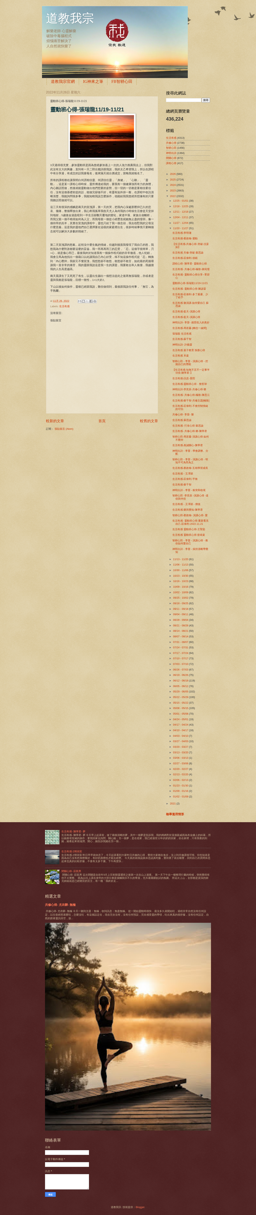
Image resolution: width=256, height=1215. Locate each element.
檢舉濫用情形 (175, 814)
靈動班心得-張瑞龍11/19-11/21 (190, 283)
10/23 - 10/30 (181, 575)
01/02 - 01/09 (181, 796)
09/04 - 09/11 (181, 614)
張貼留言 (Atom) (64, 428)
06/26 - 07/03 (181, 669)
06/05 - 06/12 (181, 686)
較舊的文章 (149, 421)
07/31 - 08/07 (181, 642)
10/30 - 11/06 (181, 570)
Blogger (140, 1207)
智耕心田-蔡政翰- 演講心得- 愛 (190, 515)
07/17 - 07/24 (181, 653)
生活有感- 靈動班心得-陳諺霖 (189, 288)
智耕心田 (171, 147)
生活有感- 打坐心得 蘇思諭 (187, 425)
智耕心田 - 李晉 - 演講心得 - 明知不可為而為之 (190, 461)
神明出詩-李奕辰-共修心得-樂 (189, 389)
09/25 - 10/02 (181, 597)
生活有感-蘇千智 (181, 339)
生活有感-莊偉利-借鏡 (185, 257)
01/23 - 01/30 (181, 785)
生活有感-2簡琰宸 (71, 851)
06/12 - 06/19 (181, 680)
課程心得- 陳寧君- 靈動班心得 (189, 263)
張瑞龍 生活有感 (181, 333)
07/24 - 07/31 (181, 647)
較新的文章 (55, 421)
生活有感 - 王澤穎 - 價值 (186, 504)
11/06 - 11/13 (181, 564)
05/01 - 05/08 (181, 713)
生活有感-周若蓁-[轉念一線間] (189, 328)
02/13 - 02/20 (181, 774)
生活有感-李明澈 (181, 232)
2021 (173, 803)
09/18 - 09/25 (181, 603)
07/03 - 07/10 (181, 663)
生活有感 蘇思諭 (181, 420)
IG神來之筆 (93, 81)
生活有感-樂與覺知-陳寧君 (187, 509)
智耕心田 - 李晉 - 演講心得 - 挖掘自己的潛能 (190, 363)
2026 (173, 173)
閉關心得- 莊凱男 (71, 871)
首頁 (102, 421)
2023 (173, 190)
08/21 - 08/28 (181, 625)
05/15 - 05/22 (181, 702)
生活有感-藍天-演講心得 (186, 311)
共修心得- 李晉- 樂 (183, 414)
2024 (173, 184)
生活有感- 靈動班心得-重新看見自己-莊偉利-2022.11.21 (190, 522)
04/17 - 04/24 (181, 724)
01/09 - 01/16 (181, 790)
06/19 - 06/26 (181, 674)
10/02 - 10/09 (181, 592)
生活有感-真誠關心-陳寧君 (187, 445)
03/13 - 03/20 (181, 752)
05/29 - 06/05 (181, 691)
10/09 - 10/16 (181, 586)
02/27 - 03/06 (181, 763)
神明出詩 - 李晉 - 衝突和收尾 (189, 490)
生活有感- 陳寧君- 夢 (73, 831)
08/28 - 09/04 (181, 619)
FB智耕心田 (121, 81)
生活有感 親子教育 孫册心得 (188, 350)
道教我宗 (70, 18)
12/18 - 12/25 (181, 206)
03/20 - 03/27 (181, 746)
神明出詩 (171, 153)
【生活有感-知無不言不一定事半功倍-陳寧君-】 (191, 371)
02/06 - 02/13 (181, 779)
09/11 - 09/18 (181, 608)
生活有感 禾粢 (180, 355)
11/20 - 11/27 (181, 228)
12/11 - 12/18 (181, 211)
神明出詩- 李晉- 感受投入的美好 (190, 322)
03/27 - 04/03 (181, 741)
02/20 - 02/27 (181, 768)
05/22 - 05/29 (181, 697)
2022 (173, 196)
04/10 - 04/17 (181, 730)
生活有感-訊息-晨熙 (183, 378)
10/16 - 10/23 (181, 581)
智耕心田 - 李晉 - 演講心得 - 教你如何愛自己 (190, 542)
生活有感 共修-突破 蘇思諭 (187, 252)
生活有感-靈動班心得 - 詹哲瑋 (189, 383)
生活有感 (64, 306)
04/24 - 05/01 (181, 719)
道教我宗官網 (63, 81)
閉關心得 (171, 157)
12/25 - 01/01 (181, 200)
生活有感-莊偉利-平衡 (185, 478)
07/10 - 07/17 (181, 658)
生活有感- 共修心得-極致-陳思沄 (190, 394)
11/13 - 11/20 (181, 559)
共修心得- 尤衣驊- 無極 (60, 904)
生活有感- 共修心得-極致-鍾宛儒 (190, 269)
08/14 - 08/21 (181, 630)
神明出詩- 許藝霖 (182, 344)
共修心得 (171, 142)
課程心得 (171, 163)
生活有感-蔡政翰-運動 (185, 238)
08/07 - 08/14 (181, 636)
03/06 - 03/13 (181, 757)
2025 (173, 179)
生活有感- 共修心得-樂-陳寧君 (189, 431)
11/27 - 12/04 (181, 222)
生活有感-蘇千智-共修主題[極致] (190, 400)
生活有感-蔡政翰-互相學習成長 (190, 467)
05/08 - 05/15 (181, 708)
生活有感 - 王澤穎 (182, 473)
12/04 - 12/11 (181, 217)
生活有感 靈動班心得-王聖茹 (188, 529)
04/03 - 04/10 (181, 735)
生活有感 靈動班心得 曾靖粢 (188, 534)
